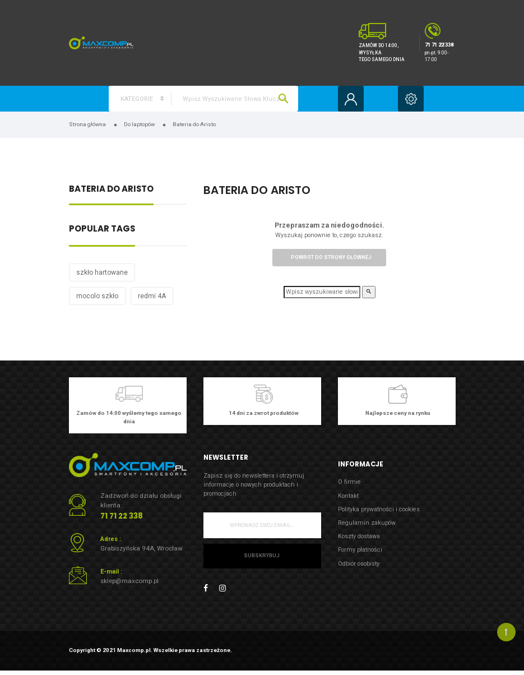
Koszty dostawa (359, 536)
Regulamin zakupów (367, 522)
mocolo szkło (97, 296)
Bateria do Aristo (111, 190)
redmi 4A (152, 296)
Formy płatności (360, 549)
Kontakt (348, 496)
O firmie (349, 482)
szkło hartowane (102, 272)
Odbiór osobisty (358, 563)
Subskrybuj (262, 555)
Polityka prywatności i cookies (379, 509)
